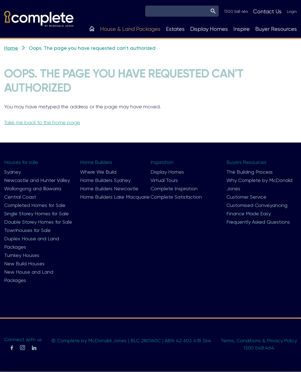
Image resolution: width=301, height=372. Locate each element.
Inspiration (162, 162)
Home (11, 48)
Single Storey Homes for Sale (36, 213)
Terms (227, 340)
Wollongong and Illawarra (32, 188)
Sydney (12, 172)
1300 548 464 (236, 11)
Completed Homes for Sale (34, 205)
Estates (175, 29)
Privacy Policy (282, 340)
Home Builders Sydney (105, 180)
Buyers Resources (246, 162)
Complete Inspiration (174, 188)
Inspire (241, 29)
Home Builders (96, 162)
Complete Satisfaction (176, 197)
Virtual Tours (164, 180)
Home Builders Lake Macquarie (115, 197)
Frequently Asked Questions (258, 222)
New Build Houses (24, 263)
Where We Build (98, 172)
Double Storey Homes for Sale (38, 222)
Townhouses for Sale (27, 230)
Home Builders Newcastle (109, 188)
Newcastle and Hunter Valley (37, 180)
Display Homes (209, 29)
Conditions (248, 340)
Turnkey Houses (21, 255)
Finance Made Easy (248, 213)
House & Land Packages (130, 29)
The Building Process (249, 172)
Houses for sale (21, 162)
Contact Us (267, 11)
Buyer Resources (276, 29)
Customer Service (246, 197)
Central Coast (20, 197)
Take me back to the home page (42, 122)
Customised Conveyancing (256, 205)
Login (292, 11)
